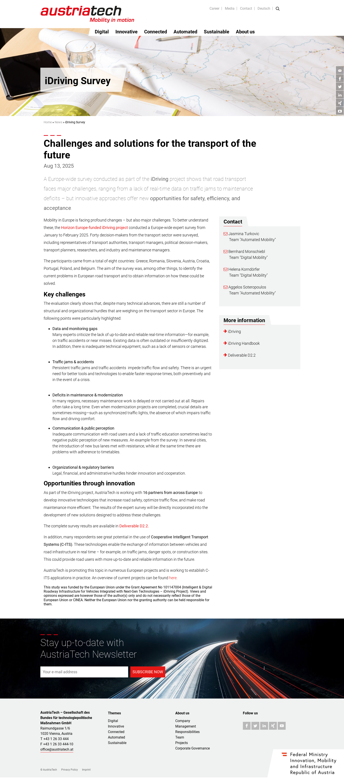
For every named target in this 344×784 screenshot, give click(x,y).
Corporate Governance (192, 748)
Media (230, 8)
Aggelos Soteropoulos (245, 287)
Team (179, 737)
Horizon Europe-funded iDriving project (94, 227)
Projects (181, 743)
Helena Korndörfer (242, 269)
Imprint (86, 769)
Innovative (126, 31)
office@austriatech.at (56, 749)
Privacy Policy (69, 769)
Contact (246, 8)
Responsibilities (187, 732)
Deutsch (264, 8)
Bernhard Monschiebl (244, 251)
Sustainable (216, 31)
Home (48, 122)
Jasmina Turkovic (241, 233)
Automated (185, 31)
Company (182, 721)
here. (173, 577)
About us (245, 31)
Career (214, 8)
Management (185, 726)
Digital (102, 31)
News (58, 122)
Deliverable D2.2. (134, 526)
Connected (155, 31)
